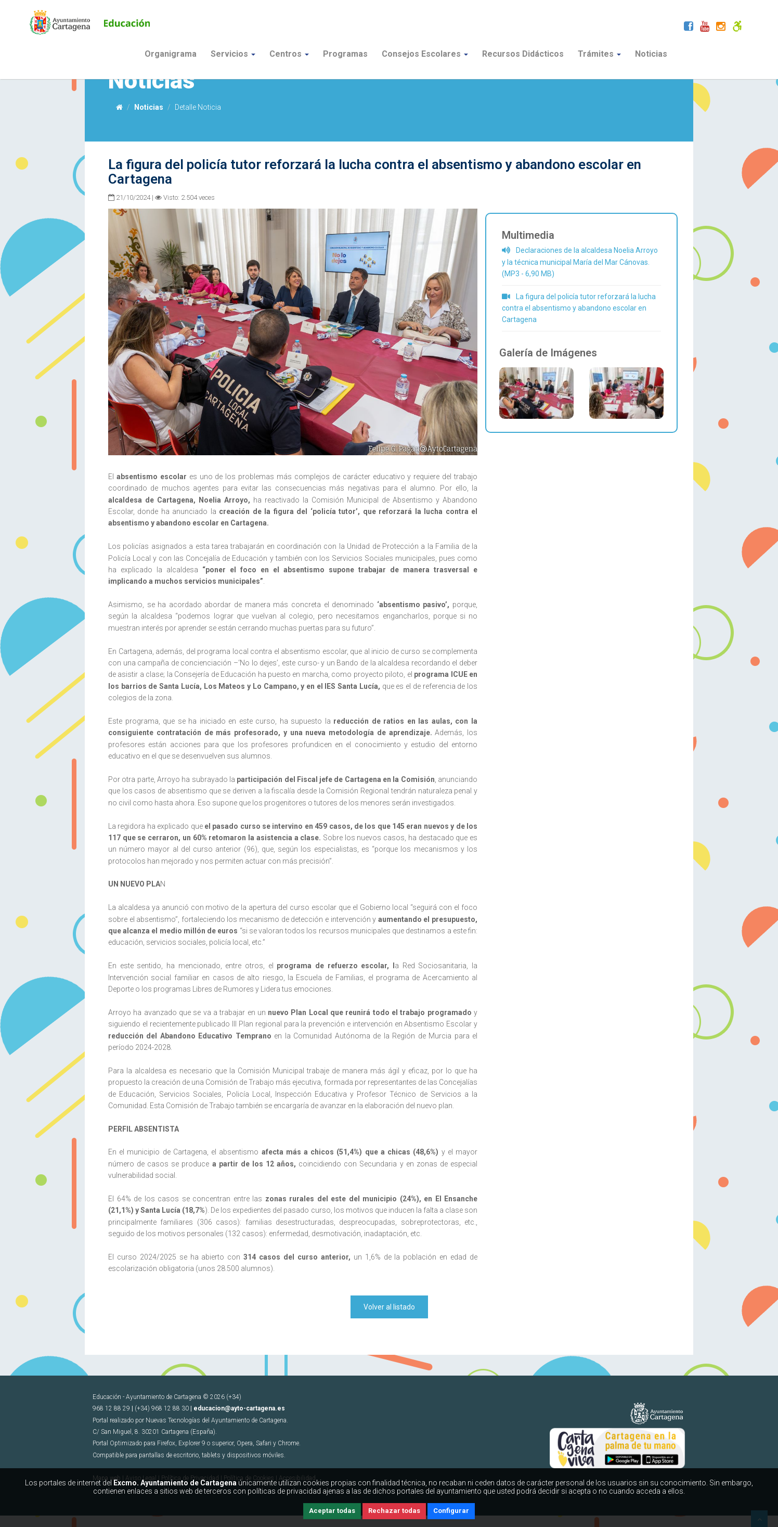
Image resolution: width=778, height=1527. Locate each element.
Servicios (233, 54)
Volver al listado (389, 1307)
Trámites (599, 54)
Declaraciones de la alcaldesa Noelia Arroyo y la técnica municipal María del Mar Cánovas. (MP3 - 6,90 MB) (580, 262)
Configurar (451, 1511)
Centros (289, 54)
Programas (345, 54)
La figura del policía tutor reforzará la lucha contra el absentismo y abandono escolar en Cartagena (579, 308)
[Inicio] (119, 107)
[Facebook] (688, 27)
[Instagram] (720, 27)
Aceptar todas (332, 1511)
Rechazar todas (394, 1511)
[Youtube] (704, 27)
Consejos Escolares (425, 54)
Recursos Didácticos (523, 54)
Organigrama (171, 54)
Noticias (651, 54)
